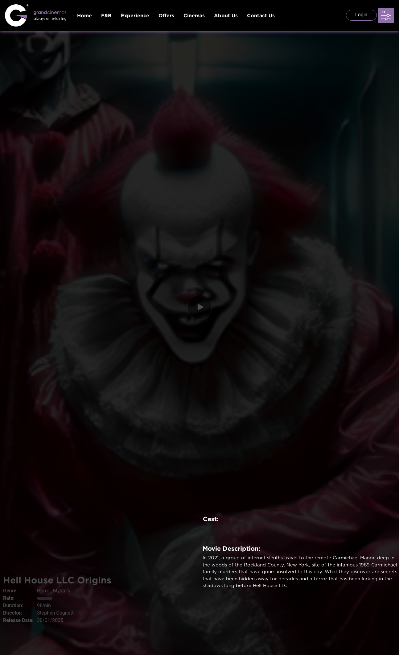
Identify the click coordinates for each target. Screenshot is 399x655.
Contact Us (261, 15)
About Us (226, 15)
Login (361, 15)
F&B (106, 15)
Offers (166, 15)
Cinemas (194, 15)
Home (84, 15)
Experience (135, 15)
